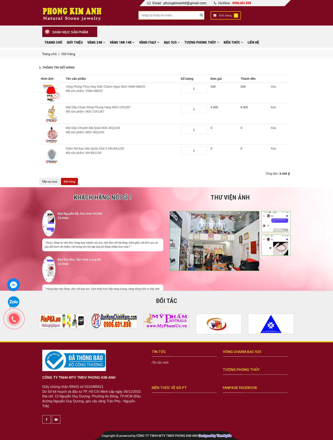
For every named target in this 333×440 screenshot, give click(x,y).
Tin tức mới (160, 362)
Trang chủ (53, 42)
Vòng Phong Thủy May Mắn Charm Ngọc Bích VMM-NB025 (121, 89)
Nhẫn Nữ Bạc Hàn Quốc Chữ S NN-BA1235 (121, 151)
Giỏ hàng (225, 15)
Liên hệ (253, 42)
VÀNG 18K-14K (122, 42)
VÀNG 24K (96, 42)
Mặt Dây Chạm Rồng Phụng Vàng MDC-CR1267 (121, 110)
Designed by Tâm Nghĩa (215, 436)
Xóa (273, 86)
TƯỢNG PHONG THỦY (201, 42)
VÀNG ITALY (149, 42)
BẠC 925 (172, 42)
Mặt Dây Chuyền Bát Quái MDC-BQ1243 (121, 130)
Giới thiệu (75, 42)
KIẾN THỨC (233, 42)
